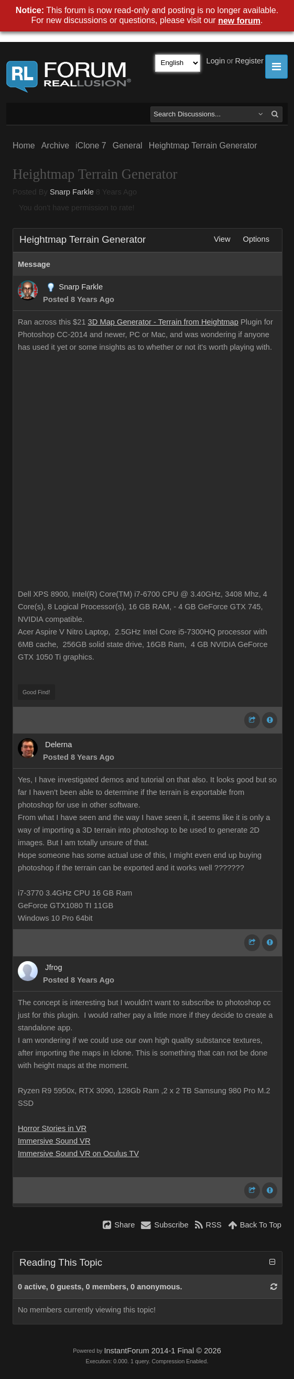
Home (24, 145)
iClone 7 (90, 145)
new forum (239, 20)
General (128, 145)
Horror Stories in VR (52, 1128)
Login (215, 61)
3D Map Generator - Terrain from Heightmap (163, 322)
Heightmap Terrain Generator (203, 145)
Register (249, 61)
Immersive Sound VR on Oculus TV (78, 1153)
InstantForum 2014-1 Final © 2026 (162, 1350)
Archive (55, 145)
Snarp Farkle (72, 192)
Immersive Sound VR (54, 1141)
